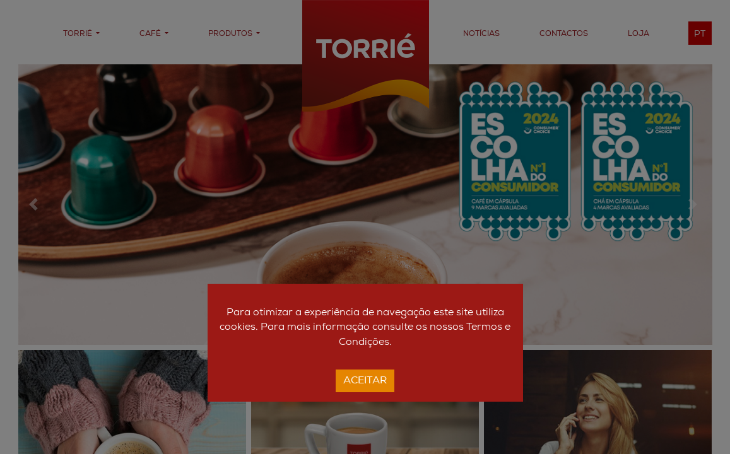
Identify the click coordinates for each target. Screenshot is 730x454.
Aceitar (365, 381)
